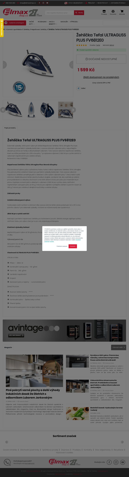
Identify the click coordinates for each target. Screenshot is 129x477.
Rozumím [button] (72, 246)
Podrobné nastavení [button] (62, 246)
